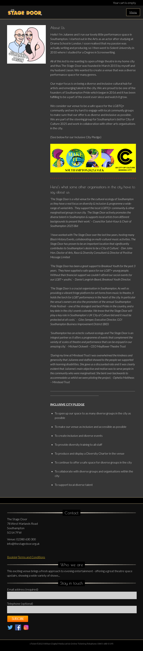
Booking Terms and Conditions (26, 557)
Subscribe (18, 618)
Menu (133, 12)
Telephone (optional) (20, 603)
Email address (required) (22, 589)
